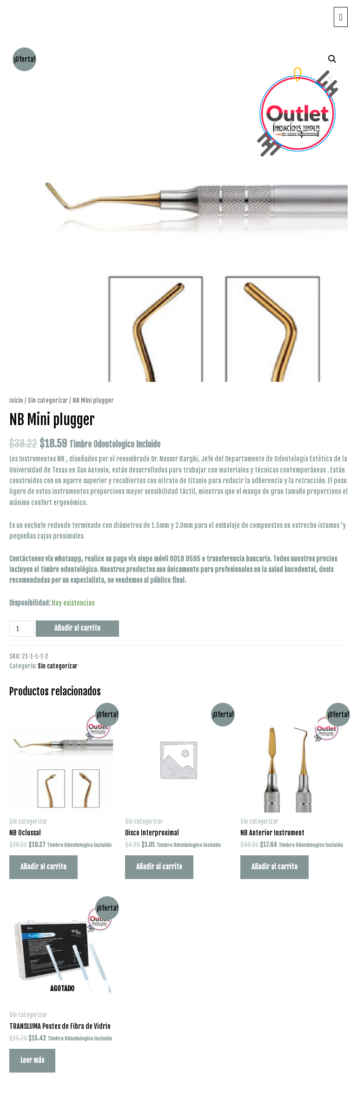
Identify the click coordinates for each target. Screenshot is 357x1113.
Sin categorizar (48, 400)
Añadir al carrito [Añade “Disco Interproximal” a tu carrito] (159, 866)
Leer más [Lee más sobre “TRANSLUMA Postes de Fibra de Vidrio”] (32, 1060)
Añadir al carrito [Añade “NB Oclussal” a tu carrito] (43, 866)
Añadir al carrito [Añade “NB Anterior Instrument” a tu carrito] (274, 866)
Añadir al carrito (77, 628)
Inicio (16, 400)
